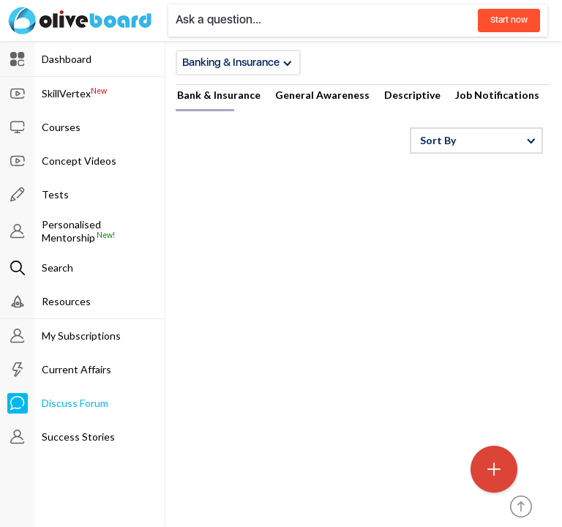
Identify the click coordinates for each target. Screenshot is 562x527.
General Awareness (322, 95)
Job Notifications (497, 95)
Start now (509, 20)
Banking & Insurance (237, 62)
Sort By (478, 140)
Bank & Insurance (219, 95)
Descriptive (412, 95)
